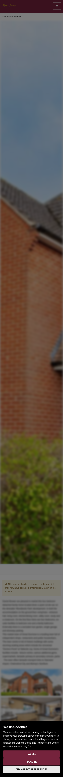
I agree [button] (31, 754)
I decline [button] (31, 761)
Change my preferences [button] (32, 769)
